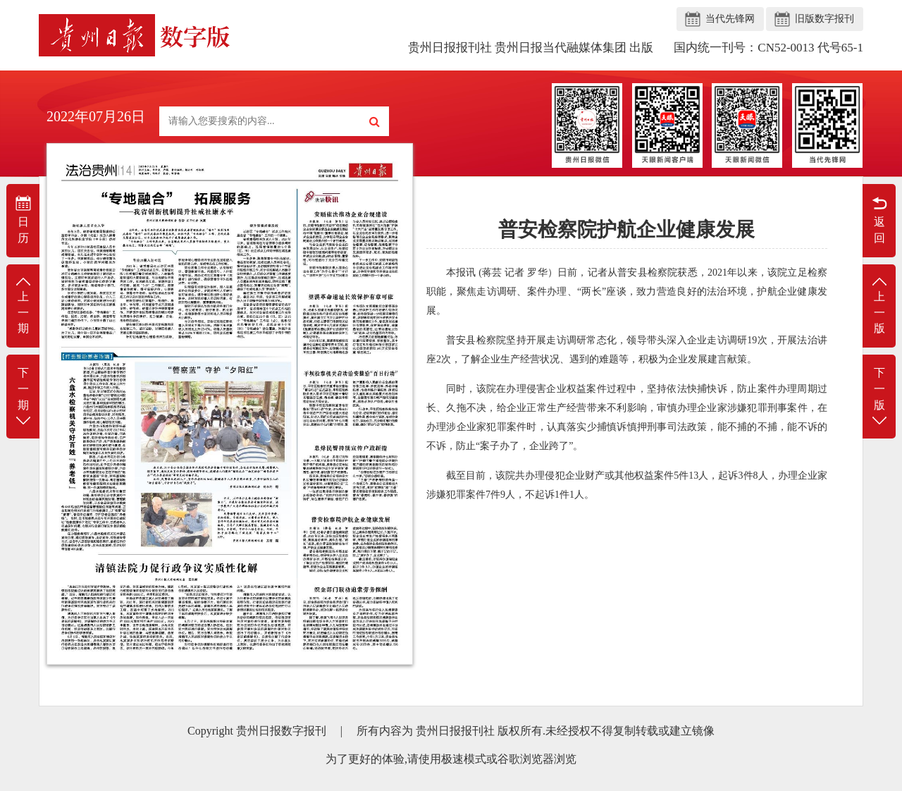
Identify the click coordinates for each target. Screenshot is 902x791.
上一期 (22, 305)
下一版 (879, 397)
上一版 (879, 305)
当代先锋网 (730, 18)
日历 (22, 219)
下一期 (22, 397)
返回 (879, 219)
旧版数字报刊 (824, 18)
